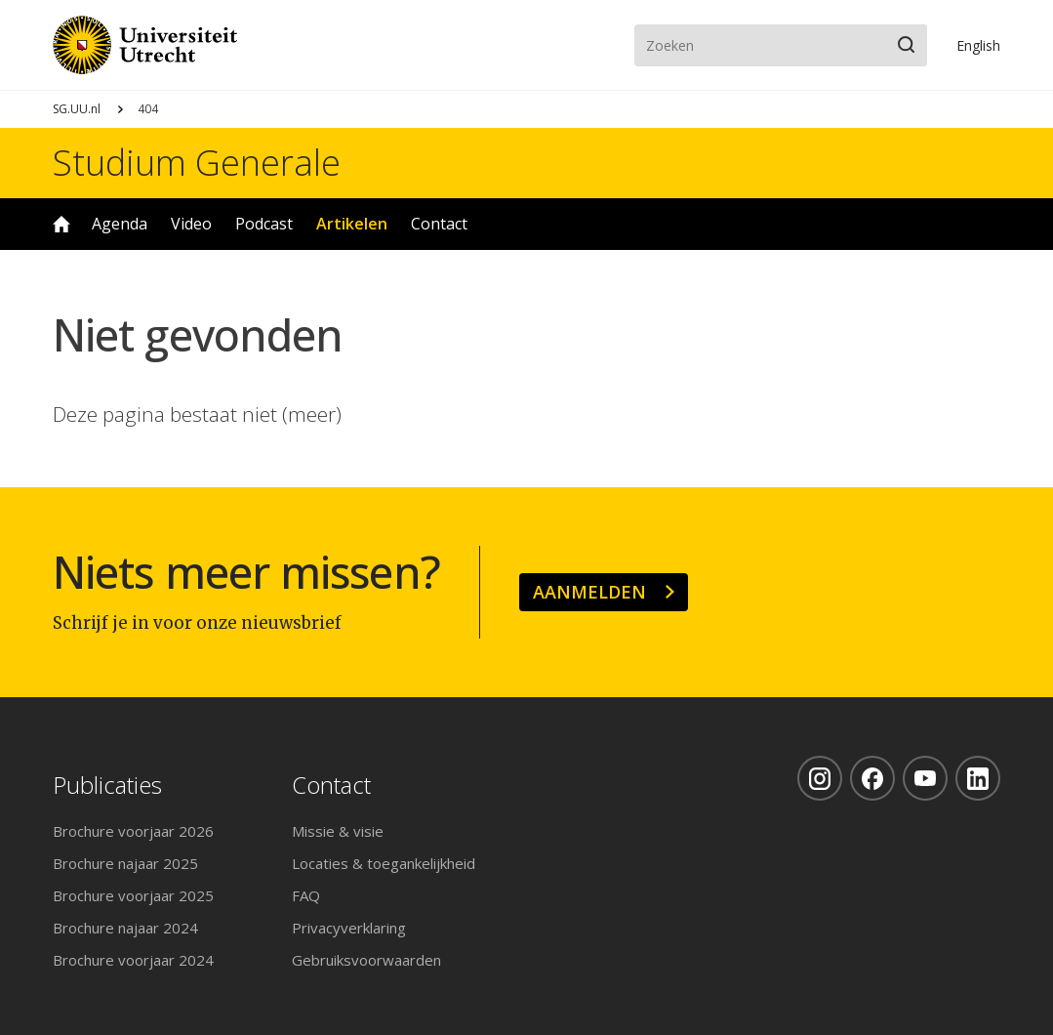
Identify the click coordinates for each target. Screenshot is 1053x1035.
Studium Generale (197, 163)
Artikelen (351, 223)
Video (191, 223)
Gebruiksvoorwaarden (366, 960)
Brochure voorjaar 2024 (133, 960)
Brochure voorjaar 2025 (133, 895)
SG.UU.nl (77, 109)
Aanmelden (589, 591)
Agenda (119, 223)
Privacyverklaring (349, 927)
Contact (439, 223)
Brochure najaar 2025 (125, 863)
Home (61, 224)
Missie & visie (338, 831)
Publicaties (107, 785)
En (978, 45)
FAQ (306, 895)
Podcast (264, 223)
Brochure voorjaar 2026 (133, 831)
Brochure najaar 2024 (125, 927)
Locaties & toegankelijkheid (383, 863)
